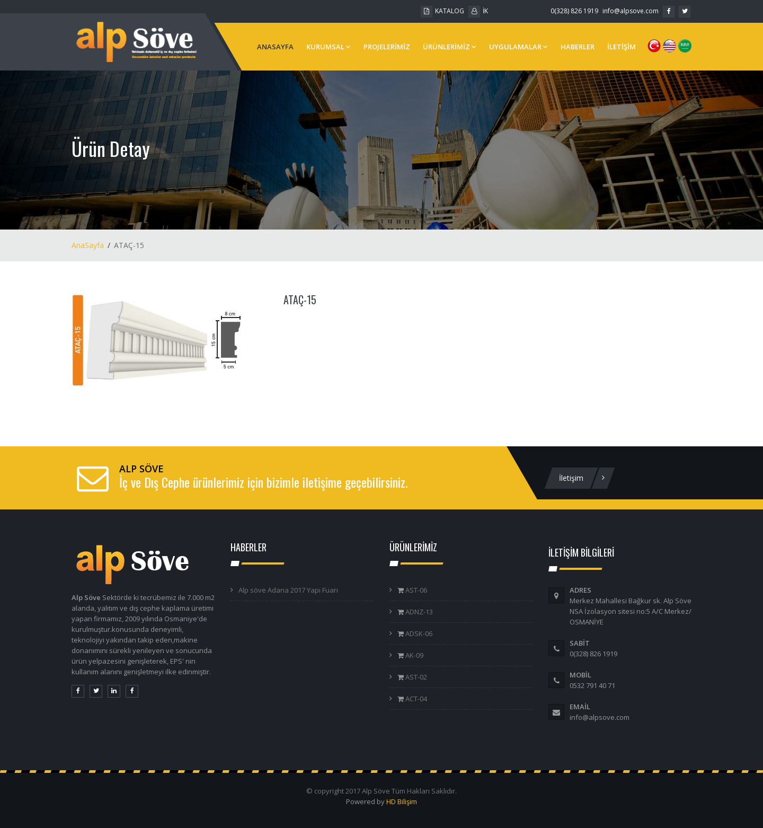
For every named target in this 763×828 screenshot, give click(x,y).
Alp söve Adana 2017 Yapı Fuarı (288, 590)
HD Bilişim (401, 801)
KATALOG (442, 10)
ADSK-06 (418, 633)
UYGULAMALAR (518, 46)
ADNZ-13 (418, 611)
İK (478, 10)
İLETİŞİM (621, 46)
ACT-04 (415, 698)
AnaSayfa (88, 245)
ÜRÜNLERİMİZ (449, 46)
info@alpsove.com (630, 10)
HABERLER (578, 46)
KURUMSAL (328, 46)
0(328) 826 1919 (574, 10)
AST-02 (415, 677)
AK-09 (413, 655)
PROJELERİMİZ (386, 46)
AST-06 (415, 590)
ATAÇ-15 (299, 299)
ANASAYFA (275, 46)
